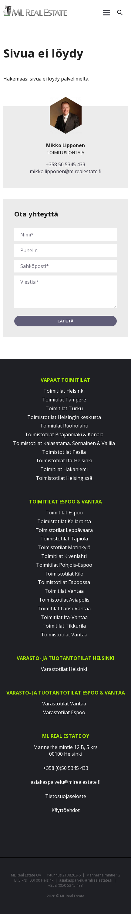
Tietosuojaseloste (65, 796)
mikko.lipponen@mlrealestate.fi (65, 171)
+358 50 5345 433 (65, 164)
